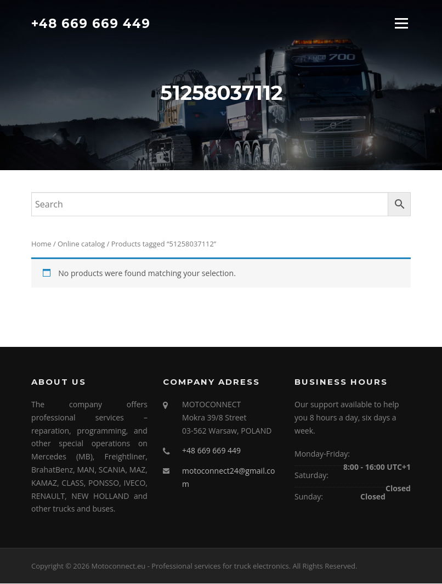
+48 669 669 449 (90, 23)
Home (41, 244)
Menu (401, 23)
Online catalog (81, 244)
